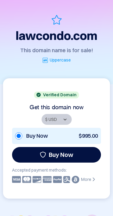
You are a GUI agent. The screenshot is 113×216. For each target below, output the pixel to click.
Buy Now (56, 154)
